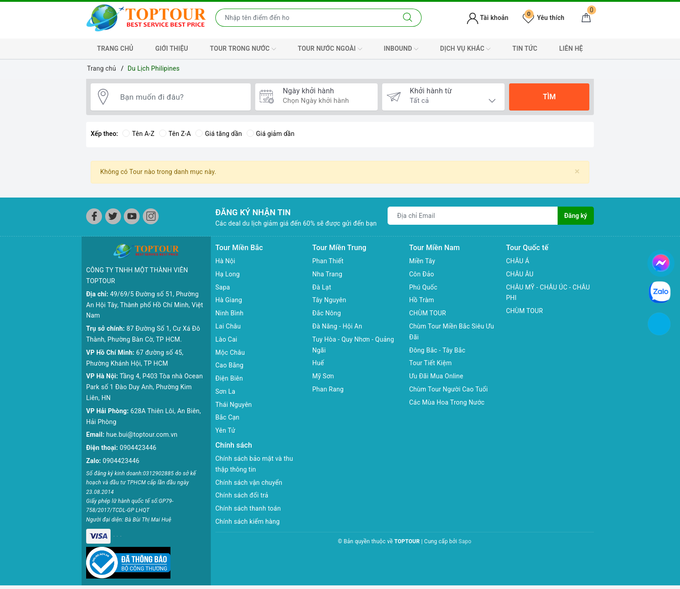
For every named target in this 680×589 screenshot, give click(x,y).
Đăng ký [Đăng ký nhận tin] (575, 215)
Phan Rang (328, 389)
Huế (318, 363)
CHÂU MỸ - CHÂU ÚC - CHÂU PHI (548, 293)
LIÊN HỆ (571, 48)
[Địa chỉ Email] (473, 216)
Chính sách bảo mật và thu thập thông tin (254, 464)
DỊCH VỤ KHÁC (465, 48)
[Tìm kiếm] (408, 18)
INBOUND (401, 48)
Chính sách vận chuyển (248, 482)
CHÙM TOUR (427, 313)
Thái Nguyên (233, 404)
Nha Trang (327, 274)
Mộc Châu (230, 352)
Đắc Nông (326, 313)
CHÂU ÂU (520, 274)
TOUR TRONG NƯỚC (243, 48)
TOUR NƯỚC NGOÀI (330, 48)
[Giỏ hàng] (586, 17)
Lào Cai (226, 339)
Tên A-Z (138, 133)
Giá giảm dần (271, 133)
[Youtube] (132, 216)
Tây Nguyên (329, 300)
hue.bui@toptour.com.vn (141, 434)
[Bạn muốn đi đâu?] (181, 97)
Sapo (465, 541)
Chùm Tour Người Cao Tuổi (448, 389)
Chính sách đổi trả (241, 495)
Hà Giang (228, 300)
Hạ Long (227, 274)
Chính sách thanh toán (248, 508)
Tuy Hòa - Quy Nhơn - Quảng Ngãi (353, 345)
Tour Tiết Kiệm (430, 363)
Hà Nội (225, 261)
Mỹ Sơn (323, 376)
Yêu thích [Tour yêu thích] (543, 17)
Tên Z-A (175, 133)
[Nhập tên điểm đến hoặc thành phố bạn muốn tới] (304, 18)
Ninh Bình (229, 313)
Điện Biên (229, 378)
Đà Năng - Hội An (337, 326)
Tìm (549, 96)
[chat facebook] (661, 261)
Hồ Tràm (421, 300)
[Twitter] (113, 216)
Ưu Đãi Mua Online (436, 376)
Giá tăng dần (218, 133)
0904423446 (138, 447)
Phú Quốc (423, 287)
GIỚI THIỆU (171, 48)
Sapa (222, 287)
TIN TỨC (524, 48)
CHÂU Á (517, 261)
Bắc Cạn (227, 417)
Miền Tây (422, 261)
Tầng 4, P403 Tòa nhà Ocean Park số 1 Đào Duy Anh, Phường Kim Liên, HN (144, 386)
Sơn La (225, 391)
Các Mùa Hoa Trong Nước (447, 402)
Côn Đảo (421, 274)
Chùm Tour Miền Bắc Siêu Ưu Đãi (451, 332)
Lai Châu (228, 326)
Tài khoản (487, 17)
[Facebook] (94, 216)
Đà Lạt (321, 287)
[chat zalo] (659, 291)
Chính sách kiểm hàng (247, 521)
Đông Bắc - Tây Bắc (437, 350)
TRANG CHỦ (115, 48)
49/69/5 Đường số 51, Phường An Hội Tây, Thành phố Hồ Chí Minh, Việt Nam (144, 304)
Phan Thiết (328, 261)
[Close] (577, 171)
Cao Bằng (229, 365)
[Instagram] (151, 216)
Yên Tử (225, 430)
